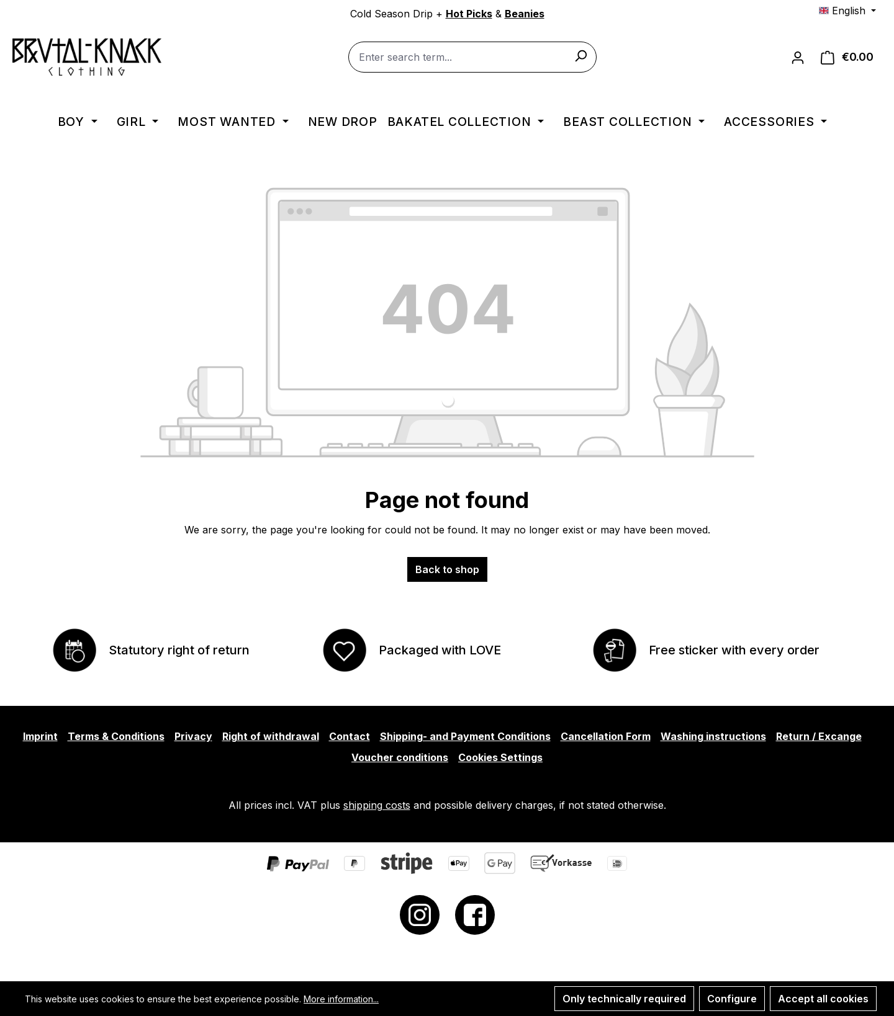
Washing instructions (713, 736)
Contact (349, 736)
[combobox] (472, 57)
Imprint (40, 736)
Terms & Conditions (116, 736)
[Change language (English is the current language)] (847, 10)
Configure (732, 998)
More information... (341, 999)
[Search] (580, 55)
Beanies (524, 13)
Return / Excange (819, 736)
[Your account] (798, 57)
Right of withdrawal (270, 736)
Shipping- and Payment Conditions (465, 736)
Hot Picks (469, 13)
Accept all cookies (823, 998)
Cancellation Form (606, 736)
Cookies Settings (500, 757)
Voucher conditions (399, 757)
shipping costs (376, 805)
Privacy (193, 736)
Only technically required (624, 998)
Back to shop (447, 569)
